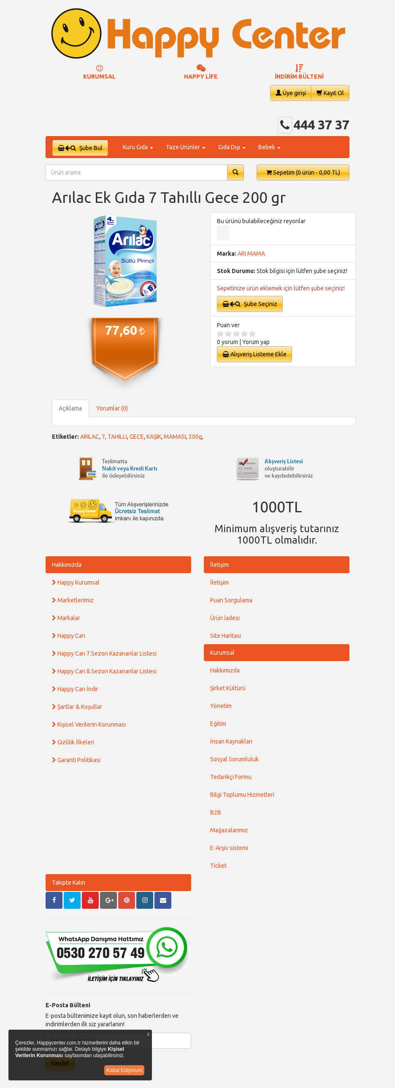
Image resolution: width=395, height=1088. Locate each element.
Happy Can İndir (75, 689)
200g (195, 436)
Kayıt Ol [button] (330, 92)
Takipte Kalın (68, 882)
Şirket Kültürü (228, 688)
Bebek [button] (269, 147)
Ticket (218, 865)
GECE (137, 436)
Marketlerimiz (73, 600)
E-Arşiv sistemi (229, 848)
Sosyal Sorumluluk (234, 759)
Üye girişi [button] (291, 92)
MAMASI (175, 436)
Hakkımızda (66, 564)
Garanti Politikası (76, 760)
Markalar (66, 618)
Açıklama (70, 408)
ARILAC (89, 436)
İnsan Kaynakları (231, 741)
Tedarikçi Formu (231, 777)
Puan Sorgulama (231, 600)
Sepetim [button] (303, 172)
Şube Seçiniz (249, 304)
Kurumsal (222, 652)
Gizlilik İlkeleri (73, 742)
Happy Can (68, 635)
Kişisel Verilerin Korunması (89, 724)
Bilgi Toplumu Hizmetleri (242, 794)
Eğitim (218, 723)
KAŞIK (153, 436)
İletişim (219, 564)
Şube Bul (80, 148)
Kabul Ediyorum (124, 1070)
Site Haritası (225, 635)
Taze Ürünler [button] (186, 147)
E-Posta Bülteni (68, 1005)
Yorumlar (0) (112, 408)
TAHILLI (117, 436)
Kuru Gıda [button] (138, 147)
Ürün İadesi (225, 618)
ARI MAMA (251, 253)
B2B (215, 812)
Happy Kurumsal (76, 582)
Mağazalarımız (229, 830)
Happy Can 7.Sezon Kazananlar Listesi (104, 653)
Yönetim (221, 706)
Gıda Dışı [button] (232, 147)
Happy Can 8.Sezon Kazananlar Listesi (104, 671)
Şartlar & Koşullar (77, 706)
